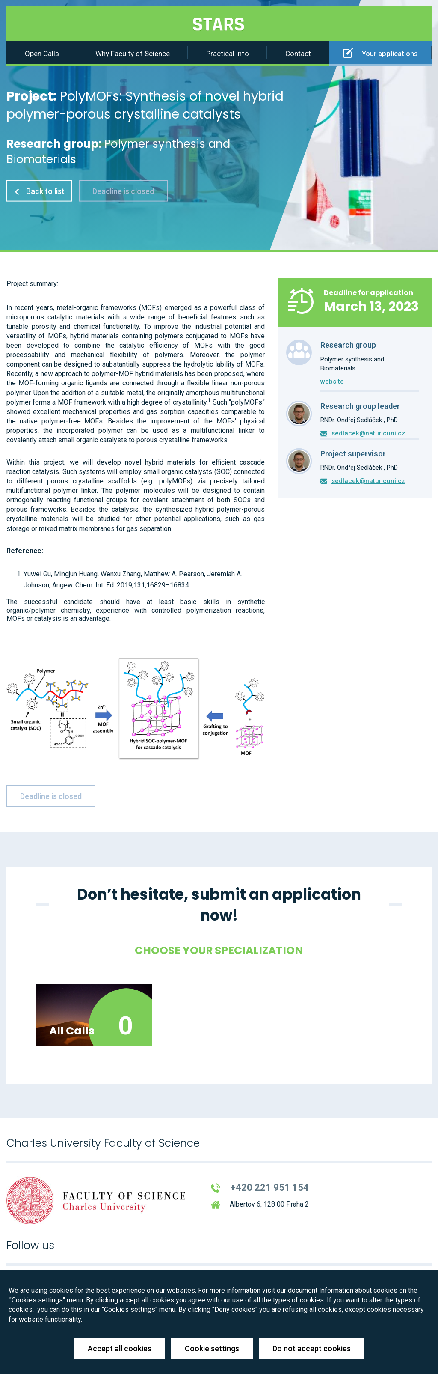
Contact (298, 53)
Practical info (227, 53)
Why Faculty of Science (132, 53)
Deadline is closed (123, 190)
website (332, 381)
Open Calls (42, 53)
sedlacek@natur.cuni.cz (368, 433)
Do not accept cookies (311, 1348)
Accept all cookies (119, 1348)
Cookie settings (212, 1348)
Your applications (380, 53)
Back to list (39, 190)
